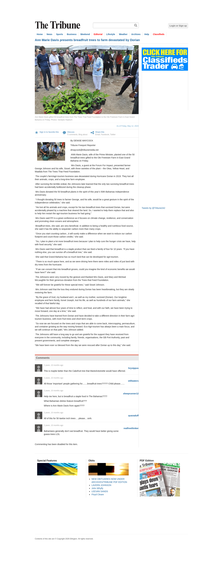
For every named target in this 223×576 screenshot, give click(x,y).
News (49, 34)
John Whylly (97, 488)
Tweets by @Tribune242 (153, 208)
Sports (59, 34)
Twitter (113, 134)
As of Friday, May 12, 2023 (127, 126)
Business (72, 34)
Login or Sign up (178, 25)
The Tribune (58, 25)
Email (97, 134)
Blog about (83, 134)
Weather (123, 34)
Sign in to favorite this (49, 132)
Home (40, 34)
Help (146, 34)
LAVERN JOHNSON (101, 485)
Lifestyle (110, 34)
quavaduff (133, 415)
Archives (135, 34)
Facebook (105, 134)
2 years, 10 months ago (53, 365)
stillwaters (133, 381)
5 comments (72, 134)
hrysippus (133, 368)
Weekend (85, 34)
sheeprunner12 (131, 393)
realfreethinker (131, 428)
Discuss (70, 132)
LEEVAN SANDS (100, 491)
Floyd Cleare (98, 494)
